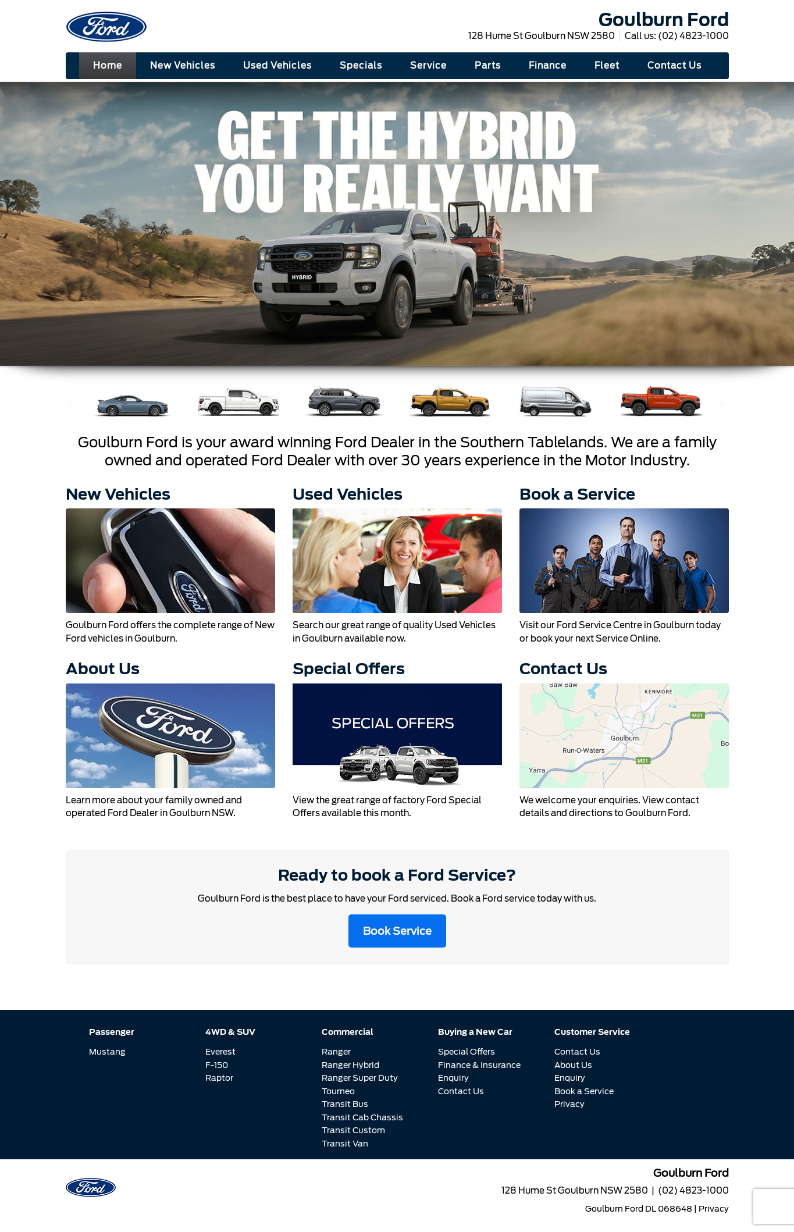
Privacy (569, 1104)
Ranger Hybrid (350, 1065)
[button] (71, 406)
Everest (220, 1051)
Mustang (107, 1051)
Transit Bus (345, 1104)
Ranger (336, 1051)
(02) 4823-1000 (693, 36)
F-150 (216, 1065)
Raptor (219, 1078)
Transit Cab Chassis (362, 1117)
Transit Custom (353, 1130)
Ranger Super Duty (360, 1078)
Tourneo (338, 1091)
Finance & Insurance (479, 1065)
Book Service (397, 931)
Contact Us (461, 1091)
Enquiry (453, 1078)
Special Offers (466, 1051)
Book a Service (584, 1091)
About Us (573, 1065)
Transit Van (345, 1143)
